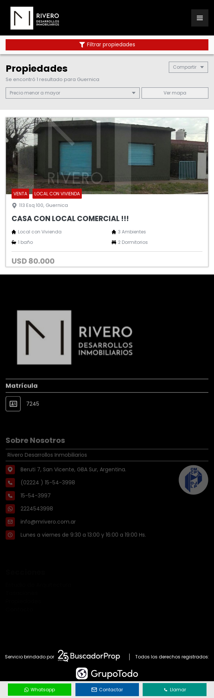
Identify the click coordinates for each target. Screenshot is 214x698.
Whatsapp (39, 689)
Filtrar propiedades (107, 44)
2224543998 (37, 520)
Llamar (175, 689)
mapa (175, 93)
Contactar (107, 689)
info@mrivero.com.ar (48, 533)
